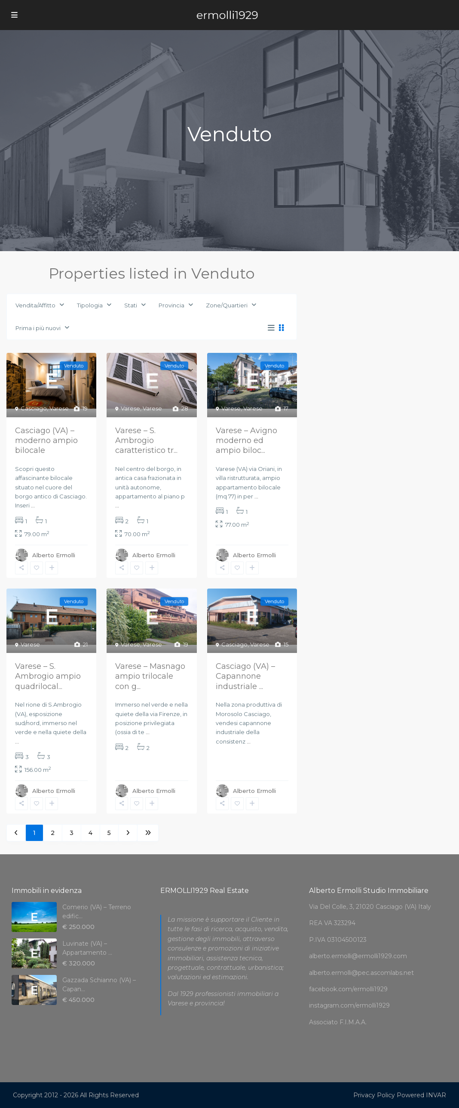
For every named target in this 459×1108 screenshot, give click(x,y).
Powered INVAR (421, 1095)
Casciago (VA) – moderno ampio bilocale (46, 440)
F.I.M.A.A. (353, 1022)
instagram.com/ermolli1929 (349, 1005)
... (33, 505)
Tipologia (90, 305)
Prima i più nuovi (38, 328)
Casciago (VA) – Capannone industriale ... (245, 676)
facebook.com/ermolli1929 (348, 989)
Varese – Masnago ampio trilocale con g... (150, 676)
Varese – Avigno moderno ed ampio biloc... (246, 440)
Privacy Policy (374, 1095)
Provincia (171, 305)
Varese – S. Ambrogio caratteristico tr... (146, 440)
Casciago (34, 408)
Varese (59, 408)
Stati (130, 305)
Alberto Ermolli (53, 555)
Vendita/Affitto (35, 305)
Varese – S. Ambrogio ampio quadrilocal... (48, 676)
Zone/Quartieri (227, 305)
